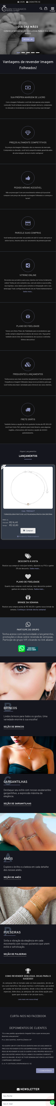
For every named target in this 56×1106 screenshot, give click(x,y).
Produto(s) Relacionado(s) (28, 537)
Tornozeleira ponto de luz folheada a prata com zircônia (28, 514)
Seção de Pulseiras (15, 954)
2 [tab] (23, 52)
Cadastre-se (33, 2)
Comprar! (29, 530)
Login (21, 2)
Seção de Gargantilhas (17, 803)
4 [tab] (33, 52)
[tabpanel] (28, 33)
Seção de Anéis (12, 877)
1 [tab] (18, 52)
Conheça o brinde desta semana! (31, 610)
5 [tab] (37, 52)
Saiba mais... (28, 292)
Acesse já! (28, 39)
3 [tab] (28, 52)
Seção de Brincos (14, 727)
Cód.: (28, 511)
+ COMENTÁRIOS (45, 1071)
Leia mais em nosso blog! (28, 999)
